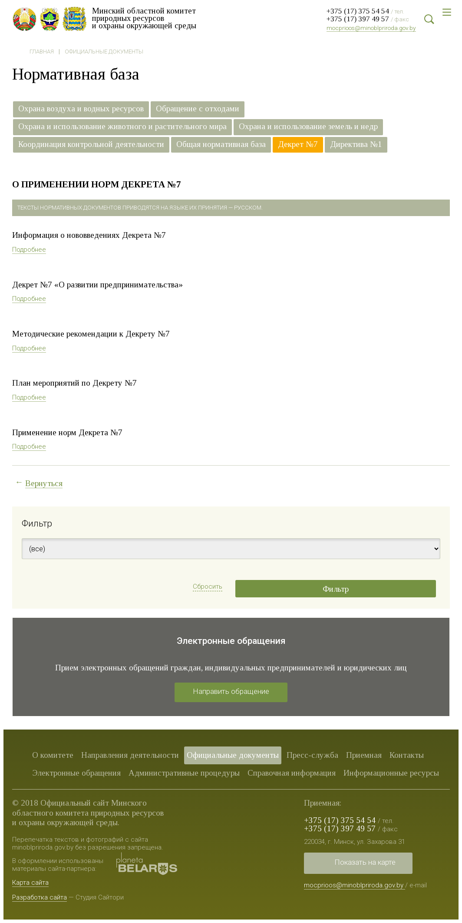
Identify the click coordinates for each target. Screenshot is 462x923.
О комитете (52, 755)
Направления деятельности (130, 755)
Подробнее (29, 249)
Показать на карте (365, 862)
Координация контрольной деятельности (91, 144)
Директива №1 (356, 144)
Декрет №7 (298, 144)
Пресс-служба (312, 755)
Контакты (406, 755)
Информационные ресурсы (391, 772)
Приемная (364, 755)
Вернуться (44, 483)
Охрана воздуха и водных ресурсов (81, 108)
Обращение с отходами (197, 108)
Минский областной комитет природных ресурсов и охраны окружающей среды (145, 18)
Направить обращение (231, 691)
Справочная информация (292, 772)
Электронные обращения (76, 772)
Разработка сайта (39, 897)
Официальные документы (104, 51)
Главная (42, 51)
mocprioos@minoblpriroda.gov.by (371, 27)
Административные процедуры (184, 772)
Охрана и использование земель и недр (308, 126)
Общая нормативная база (221, 144)
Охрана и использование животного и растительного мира (122, 126)
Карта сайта (30, 882)
